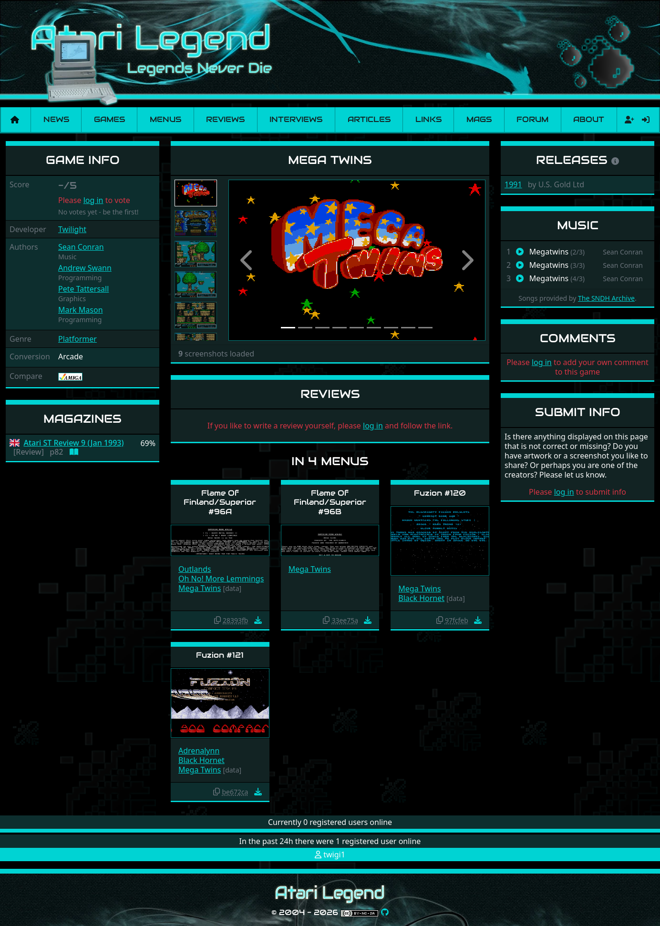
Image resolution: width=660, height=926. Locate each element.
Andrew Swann (85, 268)
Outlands (194, 569)
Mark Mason (80, 310)
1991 (513, 184)
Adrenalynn (198, 750)
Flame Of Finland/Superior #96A (220, 502)
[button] (247, 260)
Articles (369, 119)
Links (428, 119)
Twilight (72, 229)
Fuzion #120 (440, 493)
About (588, 119)
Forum (532, 119)
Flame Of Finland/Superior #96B (330, 502)
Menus (165, 119)
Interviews (295, 119)
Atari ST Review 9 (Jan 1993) (74, 443)
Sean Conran (81, 247)
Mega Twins (199, 588)
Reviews (225, 119)
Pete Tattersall (83, 289)
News (56, 119)
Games (109, 119)
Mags (479, 119)
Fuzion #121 (220, 655)
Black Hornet (421, 598)
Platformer (77, 339)
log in (93, 200)
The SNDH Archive (606, 298)
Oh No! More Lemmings (221, 578)
